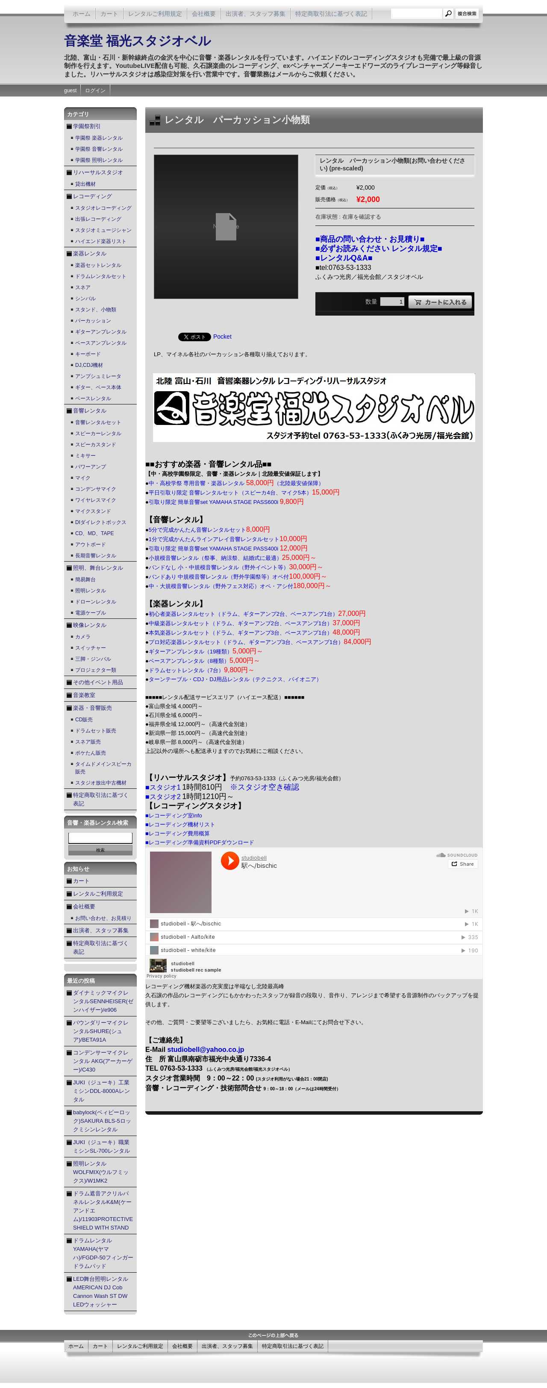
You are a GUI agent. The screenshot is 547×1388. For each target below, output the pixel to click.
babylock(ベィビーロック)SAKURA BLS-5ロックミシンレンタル (102, 1121)
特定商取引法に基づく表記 (331, 13)
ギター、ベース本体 (98, 387)
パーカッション (93, 321)
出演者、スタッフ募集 (255, 13)
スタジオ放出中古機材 (100, 783)
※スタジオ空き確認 (264, 787)
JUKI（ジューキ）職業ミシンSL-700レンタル (101, 1146)
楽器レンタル (89, 253)
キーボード (88, 354)
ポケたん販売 (90, 753)
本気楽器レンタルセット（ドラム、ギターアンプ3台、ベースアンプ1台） (254, 633)
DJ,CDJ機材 (89, 365)
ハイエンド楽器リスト (100, 241)
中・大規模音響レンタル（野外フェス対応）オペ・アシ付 (240, 586)
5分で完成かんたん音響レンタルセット (209, 530)
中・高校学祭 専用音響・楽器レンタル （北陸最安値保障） (236, 483)
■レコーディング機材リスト (180, 824)
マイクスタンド (93, 511)
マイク (83, 478)
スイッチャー (90, 648)
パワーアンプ (90, 467)
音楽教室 (84, 695)
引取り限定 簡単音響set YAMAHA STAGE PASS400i (228, 548)
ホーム (82, 13)
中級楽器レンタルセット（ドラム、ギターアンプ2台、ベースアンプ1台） (254, 623)
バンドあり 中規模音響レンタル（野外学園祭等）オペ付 (238, 577)
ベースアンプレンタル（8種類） (204, 661)
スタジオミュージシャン (103, 230)
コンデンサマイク (95, 489)
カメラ (83, 637)
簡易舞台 (85, 580)
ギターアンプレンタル (100, 332)
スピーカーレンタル (98, 433)
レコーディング (92, 196)
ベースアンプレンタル (100, 343)
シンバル (85, 299)
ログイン (95, 91)
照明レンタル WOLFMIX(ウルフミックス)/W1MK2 (101, 1172)
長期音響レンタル (95, 556)
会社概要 (204, 13)
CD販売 (84, 720)
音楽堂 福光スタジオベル (137, 41)
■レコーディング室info (173, 815)
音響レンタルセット (98, 422)
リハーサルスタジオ (98, 172)
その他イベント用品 (98, 682)
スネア (83, 287)
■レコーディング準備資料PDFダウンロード (199, 842)
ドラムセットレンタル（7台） (202, 670)
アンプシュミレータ (98, 376)
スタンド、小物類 (95, 310)
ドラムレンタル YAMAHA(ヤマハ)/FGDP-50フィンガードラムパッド (103, 1253)
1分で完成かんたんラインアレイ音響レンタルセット (228, 539)
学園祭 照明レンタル (99, 160)
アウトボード (90, 545)
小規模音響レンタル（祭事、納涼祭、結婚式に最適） (233, 558)
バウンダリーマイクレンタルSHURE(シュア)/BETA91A (101, 1031)
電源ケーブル (90, 613)
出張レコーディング (98, 219)
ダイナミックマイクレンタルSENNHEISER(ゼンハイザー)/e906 (103, 1001)
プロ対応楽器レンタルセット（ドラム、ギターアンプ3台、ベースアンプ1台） (260, 642)
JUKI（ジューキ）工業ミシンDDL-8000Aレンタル (101, 1091)
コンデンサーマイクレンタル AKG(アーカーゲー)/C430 (102, 1061)
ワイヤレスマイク (95, 500)
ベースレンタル (93, 398)
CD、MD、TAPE (94, 533)
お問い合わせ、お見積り (103, 918)
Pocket (222, 336)
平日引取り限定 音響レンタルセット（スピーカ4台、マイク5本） (244, 492)
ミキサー (85, 456)
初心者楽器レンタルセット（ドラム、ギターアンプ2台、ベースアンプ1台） (257, 614)
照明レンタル (90, 591)
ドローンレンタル (95, 602)
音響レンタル (89, 410)
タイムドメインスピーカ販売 (103, 768)
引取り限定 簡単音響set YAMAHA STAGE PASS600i (226, 502)
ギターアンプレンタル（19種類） (206, 651)
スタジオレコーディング (103, 208)
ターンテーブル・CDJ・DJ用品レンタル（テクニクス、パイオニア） (235, 679)
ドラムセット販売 (95, 731)
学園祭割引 (87, 126)
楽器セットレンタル (98, 265)
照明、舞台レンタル (98, 568)
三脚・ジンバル (93, 659)
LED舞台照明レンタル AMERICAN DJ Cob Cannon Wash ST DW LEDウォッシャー (100, 1292)
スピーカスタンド (95, 445)
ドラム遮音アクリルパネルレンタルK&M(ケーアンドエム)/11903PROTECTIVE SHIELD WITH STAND (103, 1210)
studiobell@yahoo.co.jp (206, 1049)
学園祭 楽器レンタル (99, 138)
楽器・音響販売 (92, 708)
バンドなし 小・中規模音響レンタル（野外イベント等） (236, 567)
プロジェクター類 (95, 670)
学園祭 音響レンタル (99, 149)
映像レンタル (89, 625)
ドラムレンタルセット (100, 276)
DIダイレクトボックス (100, 522)
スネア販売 (88, 742)
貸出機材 (85, 184)
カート (109, 13)
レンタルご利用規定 (155, 13)
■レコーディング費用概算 (177, 833)
